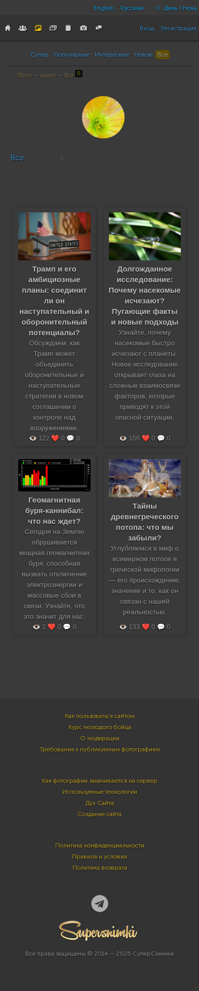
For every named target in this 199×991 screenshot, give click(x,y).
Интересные (112, 54)
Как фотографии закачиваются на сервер (99, 780)
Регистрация (178, 28)
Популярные (72, 54)
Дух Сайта (100, 802)
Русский (132, 8)
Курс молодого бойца (99, 727)
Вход (147, 28)
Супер (39, 54)
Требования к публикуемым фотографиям (99, 749)
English (104, 8)
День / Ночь (173, 8)
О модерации (100, 738)
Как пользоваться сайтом (100, 715)
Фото (24, 75)
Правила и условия (99, 856)
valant (47, 75)
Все (162, 54)
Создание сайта (99, 814)
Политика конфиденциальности (99, 845)
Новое (143, 54)
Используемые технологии (99, 791)
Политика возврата (99, 867)
